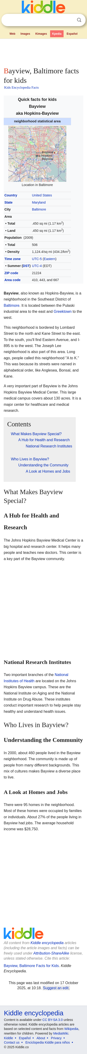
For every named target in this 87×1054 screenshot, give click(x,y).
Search (79, 20)
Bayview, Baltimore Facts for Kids (31, 966)
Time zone (12, 259)
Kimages (41, 33)
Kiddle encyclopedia (47, 943)
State (8, 202)
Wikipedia (71, 1029)
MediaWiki (60, 1033)
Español (72, 33)
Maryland (39, 202)
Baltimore (39, 209)
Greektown (62, 311)
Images (25, 33)
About (41, 1038)
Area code (12, 280)
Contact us (11, 1042)
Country (10, 195)
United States (42, 195)
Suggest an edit (55, 988)
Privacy (56, 1038)
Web (12, 33)
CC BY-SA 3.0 (52, 1020)
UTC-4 (37, 266)
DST (26, 266)
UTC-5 (37, 259)
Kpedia (56, 33)
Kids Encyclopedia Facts (21, 87)
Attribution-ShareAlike (51, 953)
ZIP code (11, 273)
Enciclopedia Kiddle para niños (47, 1042)
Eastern (49, 259)
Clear (70, 20)
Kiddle (8, 1038)
